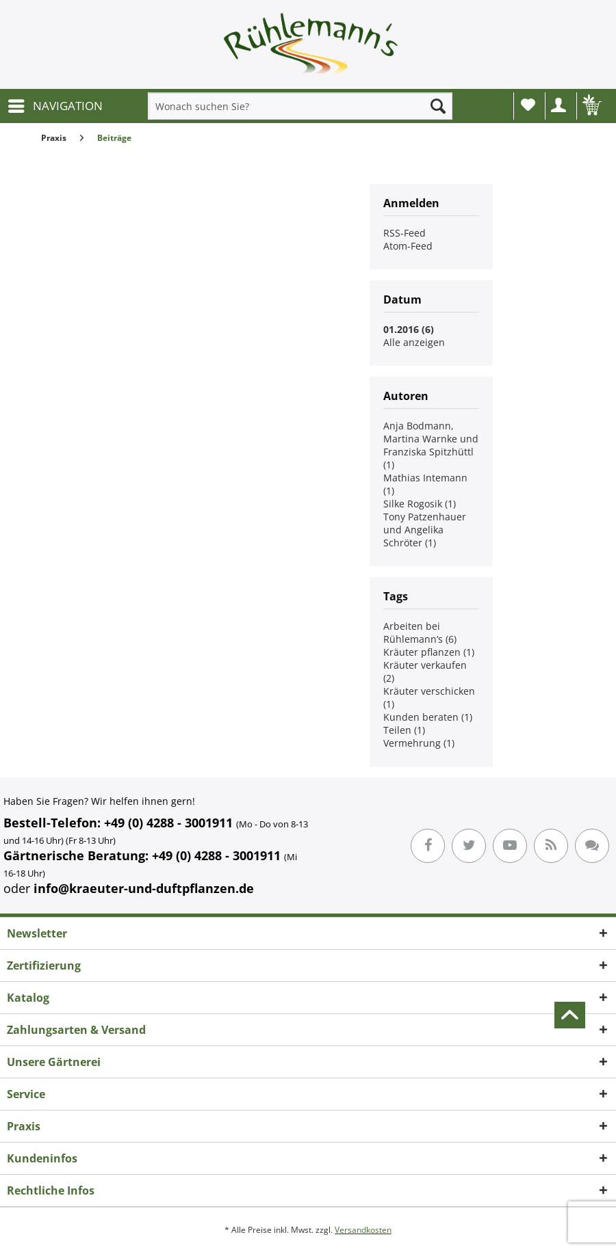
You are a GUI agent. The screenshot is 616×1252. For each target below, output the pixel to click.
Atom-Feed (408, 245)
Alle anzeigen (414, 342)
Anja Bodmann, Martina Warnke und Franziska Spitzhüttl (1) (430, 445)
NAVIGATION (55, 104)
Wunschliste (528, 104)
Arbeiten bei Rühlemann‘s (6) (420, 632)
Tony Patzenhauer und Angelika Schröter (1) (424, 529)
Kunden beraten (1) (427, 716)
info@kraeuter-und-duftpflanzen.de (144, 888)
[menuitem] (55, 106)
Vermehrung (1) (418, 742)
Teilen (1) (404, 729)
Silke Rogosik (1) (419, 503)
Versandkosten (363, 1230)
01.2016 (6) (408, 329)
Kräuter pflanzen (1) (428, 651)
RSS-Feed (404, 232)
